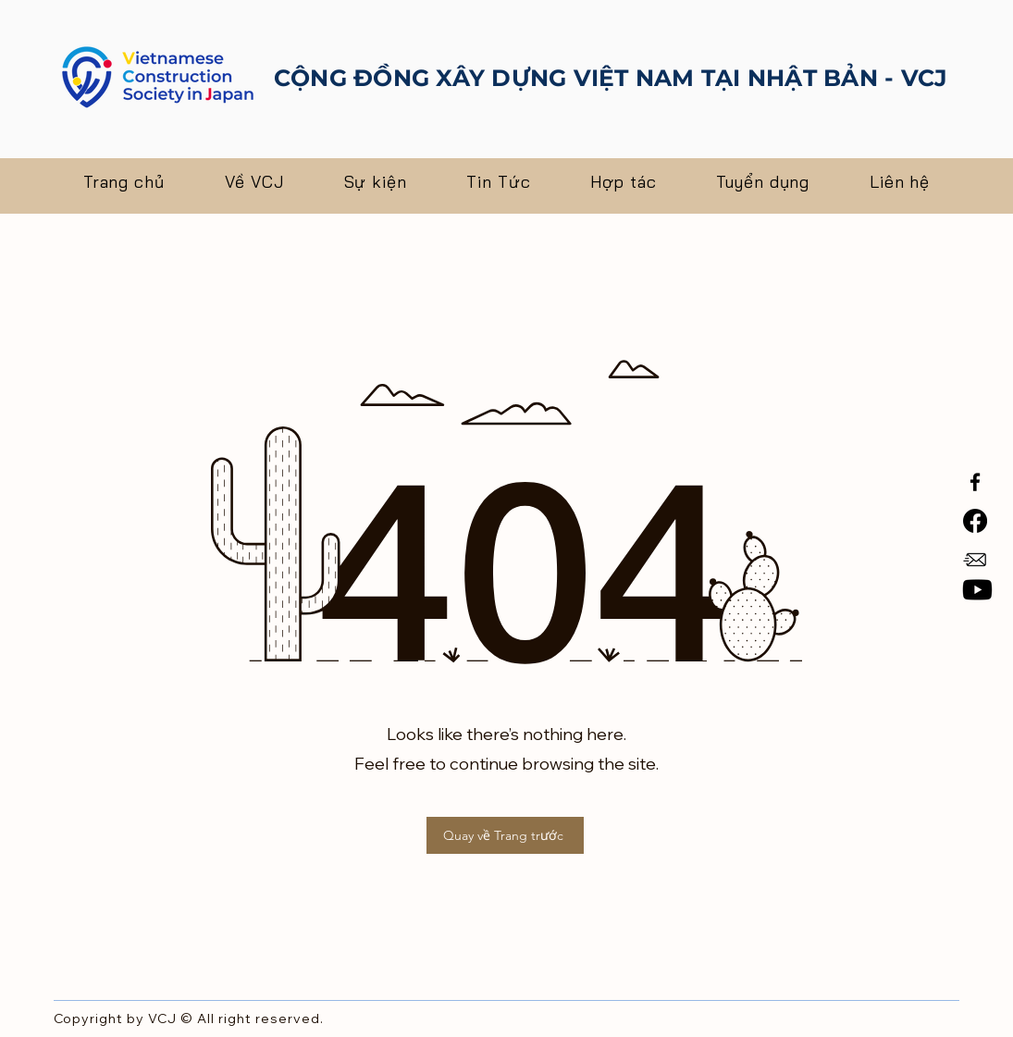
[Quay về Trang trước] (505, 835)
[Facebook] (975, 482)
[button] (254, 182)
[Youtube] (977, 590)
